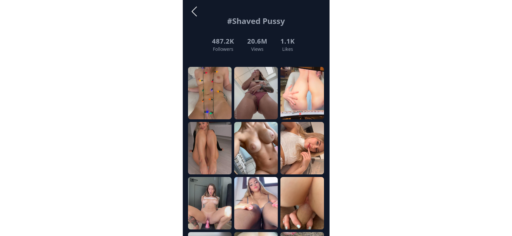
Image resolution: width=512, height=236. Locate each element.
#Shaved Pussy (256, 20)
